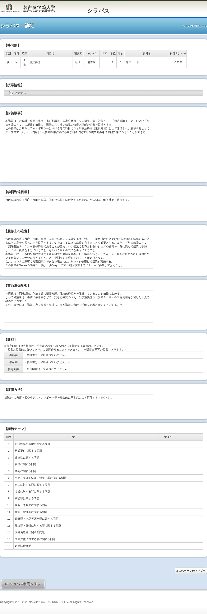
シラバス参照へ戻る (195, 26)
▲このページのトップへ (191, 570)
